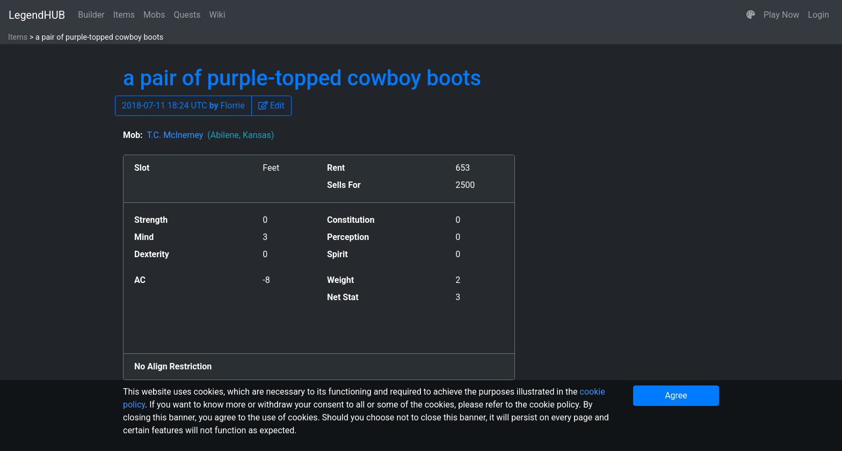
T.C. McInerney (210, 135)
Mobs (154, 15)
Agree (676, 395)
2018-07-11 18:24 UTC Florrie (183, 105)
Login (818, 15)
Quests (186, 15)
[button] (750, 15)
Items (124, 15)
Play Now (782, 15)
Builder (91, 15)
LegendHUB (37, 15)
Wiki (217, 15)
